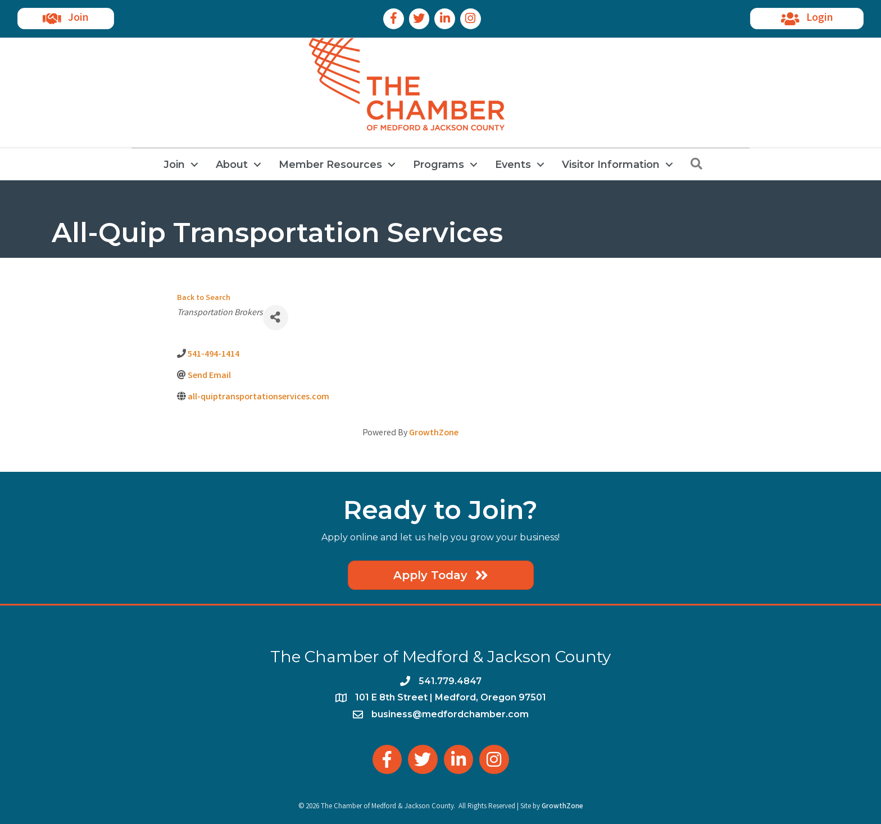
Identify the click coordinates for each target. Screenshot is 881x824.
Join (174, 164)
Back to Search (203, 298)
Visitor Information (611, 164)
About (232, 164)
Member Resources (330, 164)
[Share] (275, 317)
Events (513, 164)
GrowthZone (433, 433)
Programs (438, 164)
